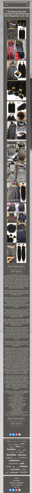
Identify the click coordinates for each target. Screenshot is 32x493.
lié (17, 452)
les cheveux (12, 452)
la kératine (14, 472)
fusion (18, 446)
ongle (22, 463)
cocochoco (24, 441)
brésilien (11, 449)
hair (23, 446)
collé (17, 467)
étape (6, 472)
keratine (15, 458)
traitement (14, 460)
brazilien (8, 441)
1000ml (24, 470)
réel (19, 441)
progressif (16, 444)
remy (22, 443)
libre (14, 467)
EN (15, 487)
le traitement (23, 458)
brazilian (24, 472)
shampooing (11, 446)
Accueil (16, 478)
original (22, 461)
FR (18, 487)
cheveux (22, 454)
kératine (11, 454)
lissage (8, 466)
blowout (10, 444)
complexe (15, 441)
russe (8, 470)
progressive (9, 458)
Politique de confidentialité (17, 482)
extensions (15, 469)
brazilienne (19, 450)
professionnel (13, 463)
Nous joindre (16, 480)
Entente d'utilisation (16, 485)
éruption (21, 452)
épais (24, 450)
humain (23, 466)
